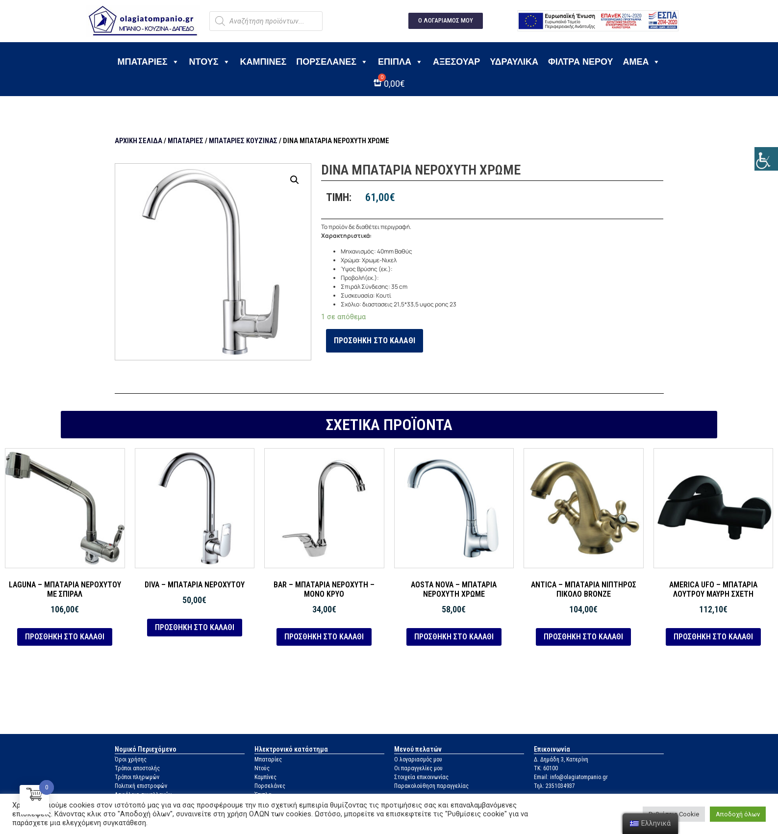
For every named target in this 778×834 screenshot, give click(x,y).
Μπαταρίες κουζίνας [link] (243, 140)
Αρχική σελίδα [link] (138, 140)
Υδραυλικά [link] (514, 62)
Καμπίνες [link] (263, 62)
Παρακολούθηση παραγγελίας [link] (431, 786)
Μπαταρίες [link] (148, 62)
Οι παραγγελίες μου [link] (418, 768)
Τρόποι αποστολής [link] (137, 768)
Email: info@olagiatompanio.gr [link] (571, 777)
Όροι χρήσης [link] (131, 759)
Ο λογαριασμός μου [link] (418, 759)
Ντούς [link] (262, 768)
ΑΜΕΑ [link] (641, 62)
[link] (766, 159)
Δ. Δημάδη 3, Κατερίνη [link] (561, 759)
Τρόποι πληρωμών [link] (137, 777)
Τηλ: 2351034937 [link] (554, 786)
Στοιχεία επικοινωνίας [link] (421, 777)
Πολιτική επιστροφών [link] (141, 786)
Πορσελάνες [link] (332, 62)
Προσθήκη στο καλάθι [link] (374, 340)
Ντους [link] (209, 62)
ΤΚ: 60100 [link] (546, 768)
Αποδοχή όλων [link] (738, 814)
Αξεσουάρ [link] (456, 62)
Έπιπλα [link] (400, 62)
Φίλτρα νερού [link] (580, 62)
